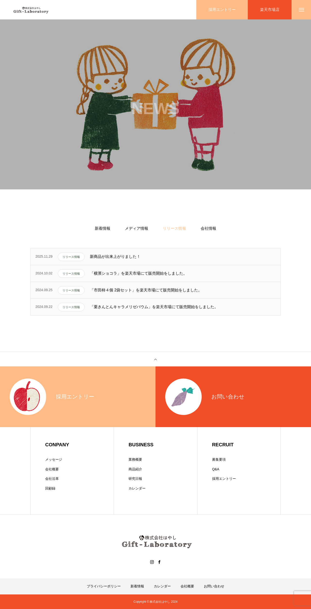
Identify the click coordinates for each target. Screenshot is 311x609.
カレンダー (137, 488)
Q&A (215, 469)
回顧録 (50, 488)
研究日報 (135, 479)
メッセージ (53, 459)
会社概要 (52, 469)
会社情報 (208, 228)
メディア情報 (136, 228)
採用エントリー (224, 479)
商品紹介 (135, 469)
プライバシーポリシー (104, 586)
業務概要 (135, 459)
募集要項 (219, 459)
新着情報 (102, 228)
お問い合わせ (214, 586)
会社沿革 (52, 479)
